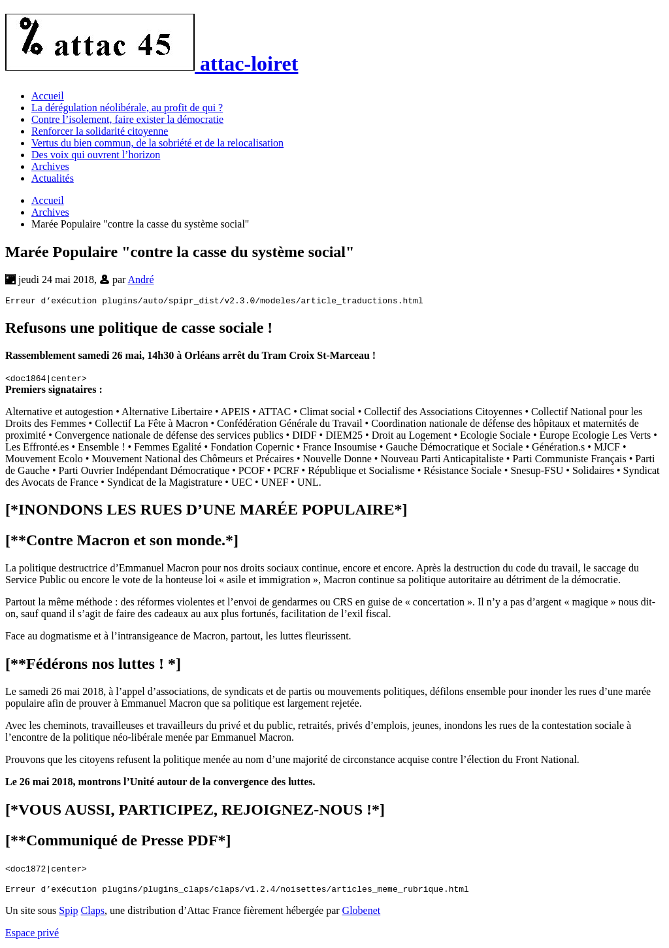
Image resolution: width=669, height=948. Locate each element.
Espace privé (32, 936)
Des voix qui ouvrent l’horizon (95, 154)
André (141, 279)
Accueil (47, 95)
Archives (50, 166)
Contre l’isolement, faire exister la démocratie (127, 119)
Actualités (52, 178)
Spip (68, 914)
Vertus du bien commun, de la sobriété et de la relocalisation (157, 142)
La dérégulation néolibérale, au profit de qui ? (127, 107)
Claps (93, 914)
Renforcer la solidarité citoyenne (99, 131)
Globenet (361, 914)
